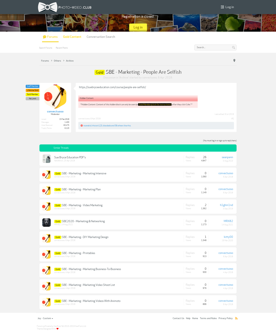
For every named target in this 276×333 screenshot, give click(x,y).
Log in (227, 7)
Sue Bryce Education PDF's (70, 157)
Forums (52, 37)
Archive (123, 77)
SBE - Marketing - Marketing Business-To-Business (91, 269)
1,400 (67, 122)
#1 (232, 118)
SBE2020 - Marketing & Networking (83, 221)
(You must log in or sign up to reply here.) (220, 140)
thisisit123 (97, 125)
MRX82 (57, 224)
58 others (119, 125)
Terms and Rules (208, 318)
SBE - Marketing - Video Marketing (82, 205)
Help (188, 318)
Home (195, 318)
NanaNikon (58, 161)
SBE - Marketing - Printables (78, 253)
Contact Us (178, 318)
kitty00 (228, 237)
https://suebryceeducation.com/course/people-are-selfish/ (112, 87)
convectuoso (149, 77)
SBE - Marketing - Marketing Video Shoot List (88, 285)
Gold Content (72, 37)
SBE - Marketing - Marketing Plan (81, 189)
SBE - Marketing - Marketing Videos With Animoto (91, 301)
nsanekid (87, 125)
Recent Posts (62, 48)
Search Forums (45, 48)
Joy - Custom (45, 318)
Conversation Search (101, 37)
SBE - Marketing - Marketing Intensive (84, 173)
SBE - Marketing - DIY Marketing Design (85, 237)
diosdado (107, 125)
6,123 (67, 128)
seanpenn (227, 157)
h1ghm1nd (226, 205)
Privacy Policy (226, 318)
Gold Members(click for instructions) (155, 104)
